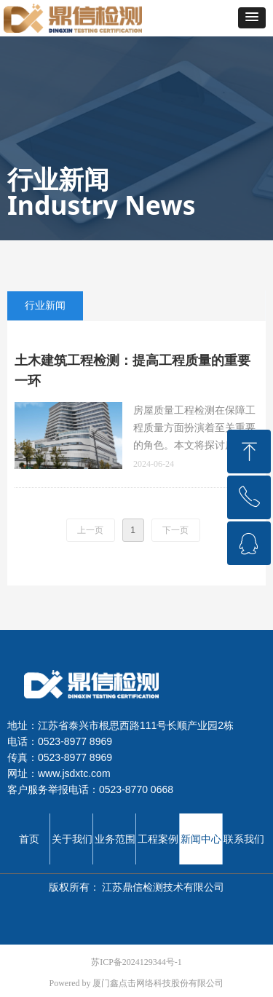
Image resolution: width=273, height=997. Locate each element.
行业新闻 (45, 305)
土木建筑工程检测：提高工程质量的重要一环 (132, 370)
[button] (252, 17)
